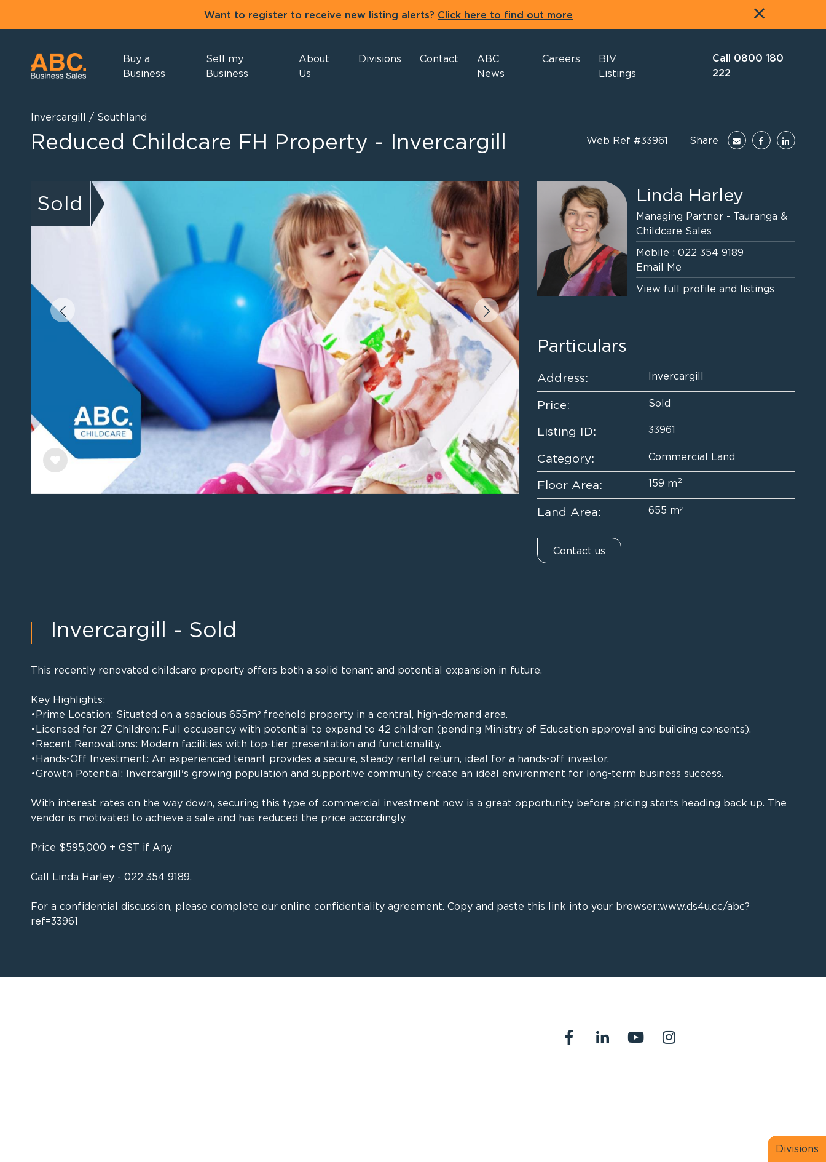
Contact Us (638, 1088)
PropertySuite (398, 1123)
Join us (754, 1088)
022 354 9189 (711, 252)
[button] (319, 66)
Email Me (659, 267)
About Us (576, 1088)
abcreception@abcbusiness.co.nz (415, 1045)
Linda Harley (690, 195)
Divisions (797, 1148)
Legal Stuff (580, 1103)
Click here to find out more (505, 15)
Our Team (701, 1088)
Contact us (579, 550)
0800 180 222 (372, 1031)
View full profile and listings (705, 288)
